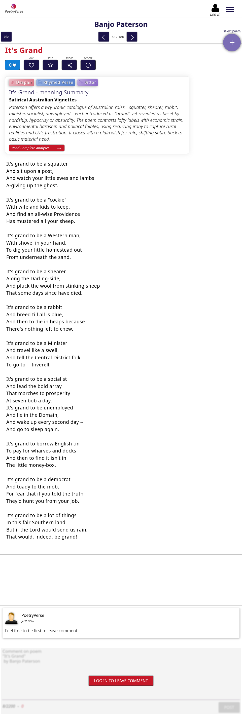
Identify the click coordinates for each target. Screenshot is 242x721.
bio (6, 36)
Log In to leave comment (121, 680)
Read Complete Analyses (30, 147)
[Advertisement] (121, 580)
